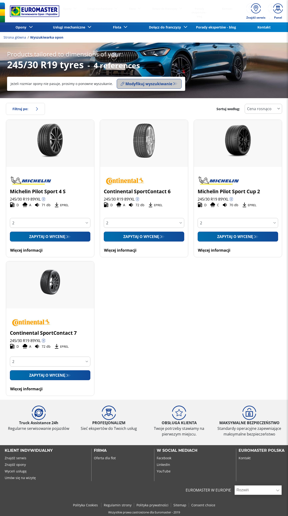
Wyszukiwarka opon (46, 37)
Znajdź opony (15, 464)
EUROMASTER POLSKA (261, 450)
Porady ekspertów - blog (216, 27)
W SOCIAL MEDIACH (177, 450)
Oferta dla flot (105, 458)
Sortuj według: (228, 109)
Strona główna (15, 37)
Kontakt (264, 27)
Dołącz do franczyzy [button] (166, 27)
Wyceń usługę (16, 471)
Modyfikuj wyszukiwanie (146, 83)
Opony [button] (22, 27)
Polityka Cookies (86, 505)
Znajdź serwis (15, 458)
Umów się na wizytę (20, 478)
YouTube (164, 471)
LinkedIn (163, 464)
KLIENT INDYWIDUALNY (29, 450)
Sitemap (179, 505)
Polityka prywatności (152, 505)
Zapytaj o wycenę (47, 236)
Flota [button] (118, 27)
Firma (100, 450)
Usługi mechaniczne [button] (70, 27)
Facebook (164, 458)
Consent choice (203, 505)
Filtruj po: (25, 109)
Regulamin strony (118, 505)
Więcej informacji (26, 250)
